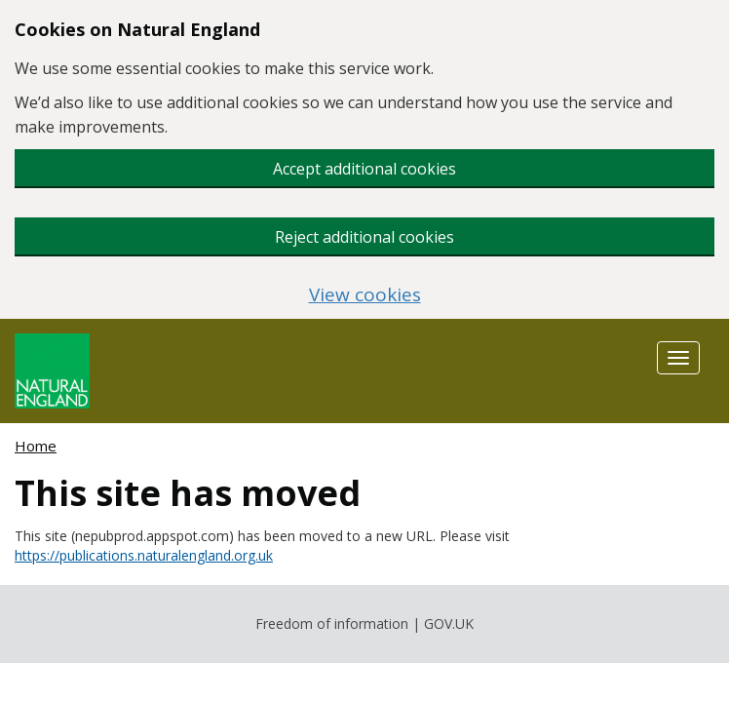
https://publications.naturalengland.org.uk (144, 555)
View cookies (365, 295)
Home (36, 445)
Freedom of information (331, 623)
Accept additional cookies (364, 168)
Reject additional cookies (364, 237)
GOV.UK (449, 623)
